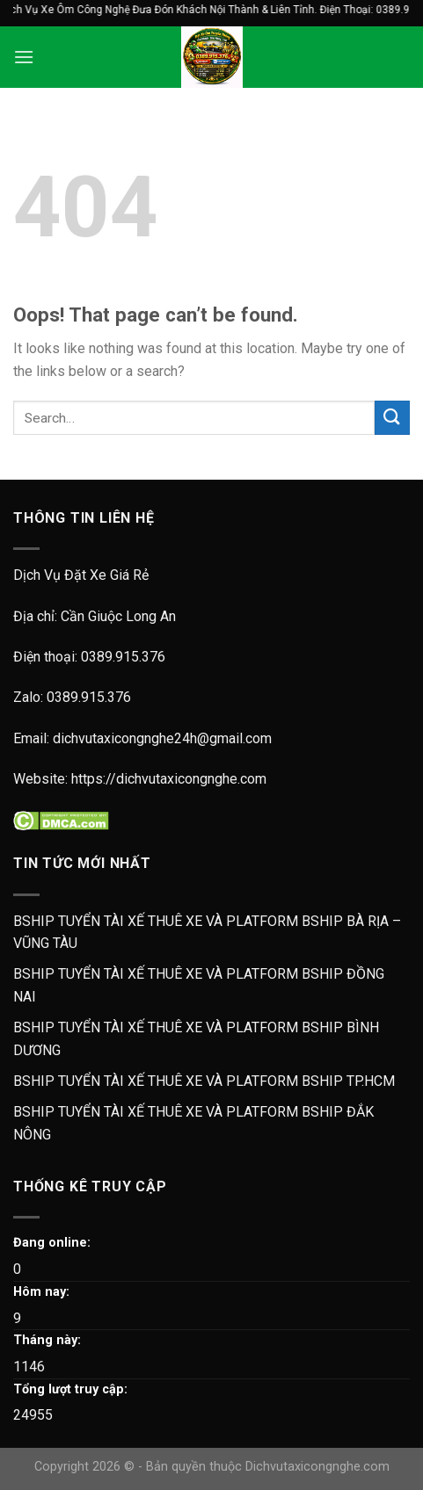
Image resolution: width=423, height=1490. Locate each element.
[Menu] (23, 56)
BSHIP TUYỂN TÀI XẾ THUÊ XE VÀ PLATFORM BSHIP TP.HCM (204, 1081)
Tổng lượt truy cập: (70, 1389)
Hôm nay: (41, 1291)
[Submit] (392, 418)
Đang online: (52, 1242)
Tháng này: (47, 1340)
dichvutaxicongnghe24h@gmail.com (162, 738)
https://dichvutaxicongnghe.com (168, 778)
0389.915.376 (123, 656)
